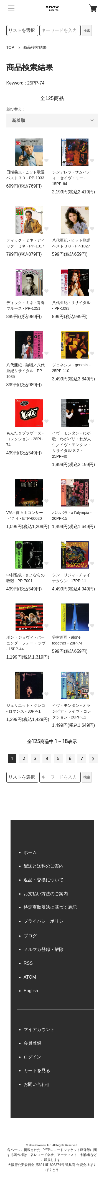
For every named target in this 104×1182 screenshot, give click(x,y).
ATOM (30, 977)
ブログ (30, 935)
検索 (86, 30)
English (31, 990)
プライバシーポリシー (46, 921)
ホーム (30, 852)
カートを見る (37, 1070)
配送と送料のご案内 (44, 866)
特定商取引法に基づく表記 (50, 907)
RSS (28, 963)
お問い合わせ (37, 1084)
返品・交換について (44, 879)
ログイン (32, 1057)
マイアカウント (39, 1029)
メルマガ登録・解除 (44, 949)
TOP (10, 47)
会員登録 (32, 1043)
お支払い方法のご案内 (46, 893)
